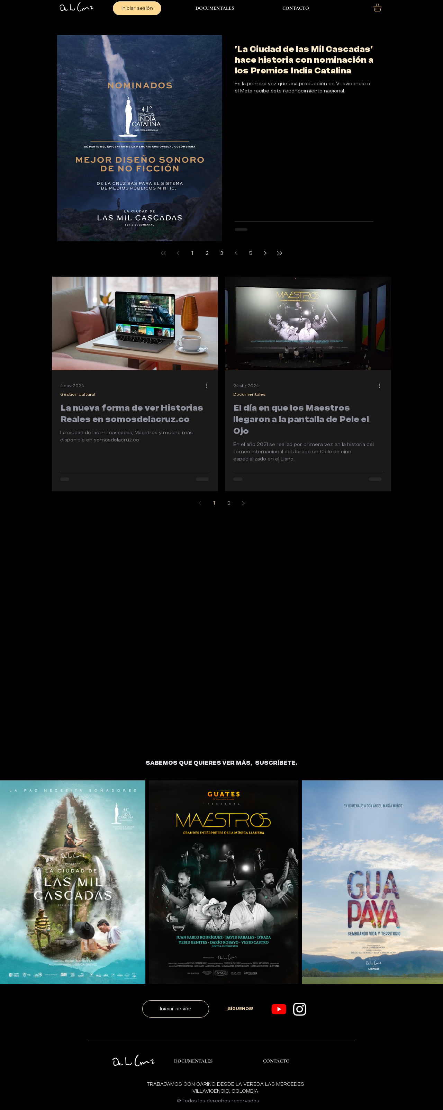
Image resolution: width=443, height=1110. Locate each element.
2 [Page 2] (207, 253)
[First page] (163, 253)
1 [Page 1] (192, 253)
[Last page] (279, 253)
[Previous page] (178, 253)
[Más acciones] (209, 386)
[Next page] (265, 253)
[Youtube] (279, 1009)
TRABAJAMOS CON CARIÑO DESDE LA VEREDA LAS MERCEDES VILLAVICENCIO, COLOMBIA (225, 1087)
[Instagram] (299, 1009)
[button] (382, 7)
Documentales (249, 394)
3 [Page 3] (221, 253)
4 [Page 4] (236, 253)
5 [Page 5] (250, 253)
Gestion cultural (77, 394)
